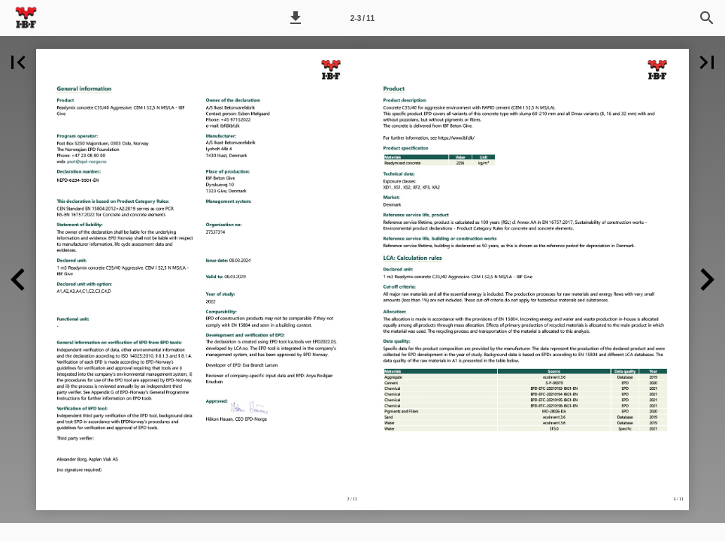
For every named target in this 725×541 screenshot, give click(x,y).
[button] (296, 18)
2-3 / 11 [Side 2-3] (362, 18)
